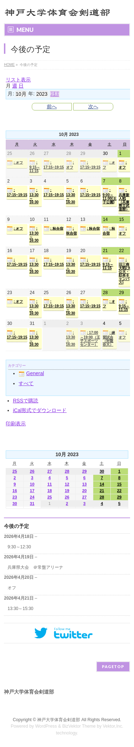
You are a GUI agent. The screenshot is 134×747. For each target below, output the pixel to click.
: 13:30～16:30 (34, 196)
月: (11, 93)
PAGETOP (113, 666)
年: (31, 93)
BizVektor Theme (79, 726)
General (31, 373)
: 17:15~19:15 (54, 164)
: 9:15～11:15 (34, 166)
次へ (93, 106)
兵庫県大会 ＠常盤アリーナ (35, 567)
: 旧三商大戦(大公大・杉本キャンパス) (124, 270)
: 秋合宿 (53, 229)
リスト (18, 79)
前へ (52, 106)
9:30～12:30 (19, 546)
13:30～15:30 (20, 608)
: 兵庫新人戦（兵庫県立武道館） (124, 199)
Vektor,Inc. (113, 726)
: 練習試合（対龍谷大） (109, 338)
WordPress (46, 726)
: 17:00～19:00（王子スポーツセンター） (90, 338)
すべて (26, 383)
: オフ (15, 163)
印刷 (16, 423)
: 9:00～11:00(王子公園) (109, 196)
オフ (12, 587)
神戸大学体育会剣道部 (58, 719)
